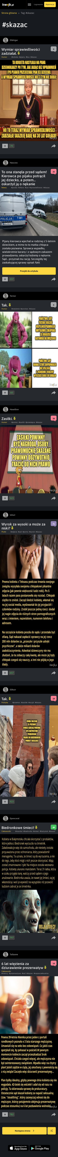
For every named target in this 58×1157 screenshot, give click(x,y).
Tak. (6, 305)
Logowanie (38, 4)
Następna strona (24, 1131)
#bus (28, 57)
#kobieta (14, 57)
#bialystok (44, 831)
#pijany (22, 57)
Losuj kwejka (53, 1132)
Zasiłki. (8, 419)
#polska (14, 188)
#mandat (18, 831)
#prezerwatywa (15, 973)
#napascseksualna (41, 973)
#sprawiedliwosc (36, 188)
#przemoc (16, 702)
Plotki (3, 532)
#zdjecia (14, 532)
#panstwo (24, 309)
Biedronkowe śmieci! (19, 828)
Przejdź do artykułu (29, 271)
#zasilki (22, 422)
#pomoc (14, 422)
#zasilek (24, 702)
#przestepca (30, 422)
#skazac (33, 57)
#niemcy (4, 973)
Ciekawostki (6, 831)
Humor (4, 57)
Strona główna (9, 13)
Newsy (4, 188)
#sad (27, 188)
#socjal (31, 702)
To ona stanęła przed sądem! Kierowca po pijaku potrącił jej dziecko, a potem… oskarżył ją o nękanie (24, 178)
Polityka (4, 702)
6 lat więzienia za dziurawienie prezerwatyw (23, 966)
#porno (25, 532)
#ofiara (21, 188)
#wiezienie (15, 309)
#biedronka (27, 831)
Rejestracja (50, 4)
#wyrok (32, 532)
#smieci (36, 831)
